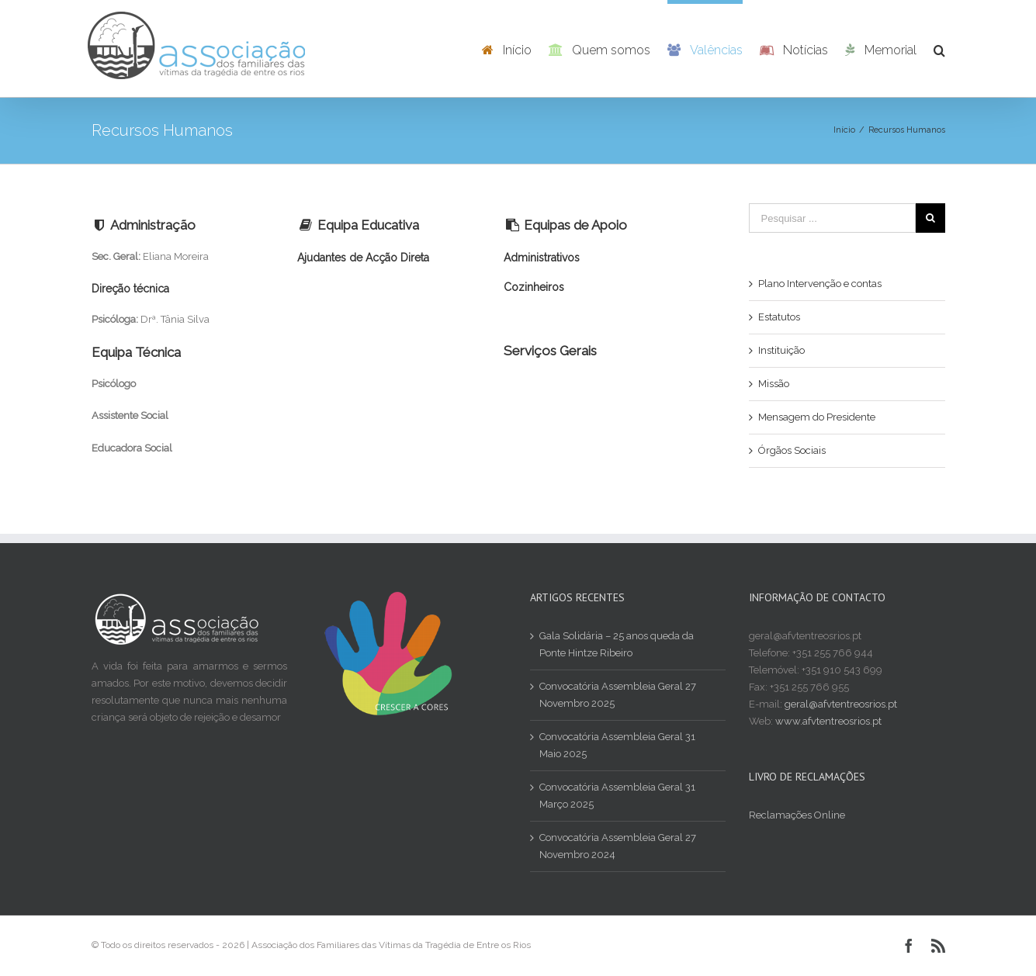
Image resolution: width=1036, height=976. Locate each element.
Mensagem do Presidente (816, 417)
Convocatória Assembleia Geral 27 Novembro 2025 (617, 694)
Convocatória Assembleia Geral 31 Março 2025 (617, 795)
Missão (773, 383)
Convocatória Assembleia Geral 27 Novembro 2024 (617, 846)
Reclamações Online (797, 815)
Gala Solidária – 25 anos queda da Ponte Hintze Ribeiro (616, 644)
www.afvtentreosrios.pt (828, 721)
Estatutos (779, 317)
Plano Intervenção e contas (820, 283)
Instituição (781, 350)
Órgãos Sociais (792, 450)
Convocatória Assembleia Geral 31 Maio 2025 (617, 745)
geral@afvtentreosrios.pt (841, 704)
